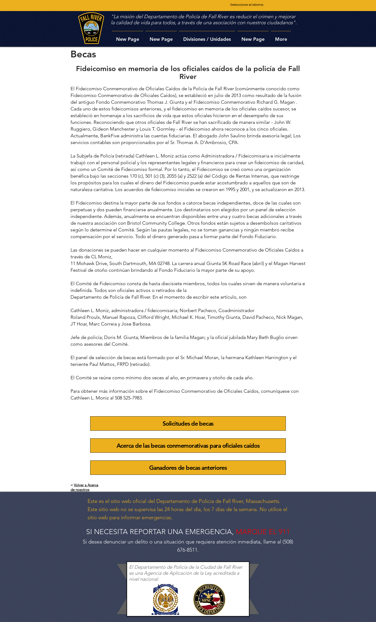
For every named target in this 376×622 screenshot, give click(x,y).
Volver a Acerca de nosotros (84, 487)
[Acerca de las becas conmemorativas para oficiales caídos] (188, 445)
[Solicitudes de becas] (188, 423)
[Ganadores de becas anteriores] (188, 467)
